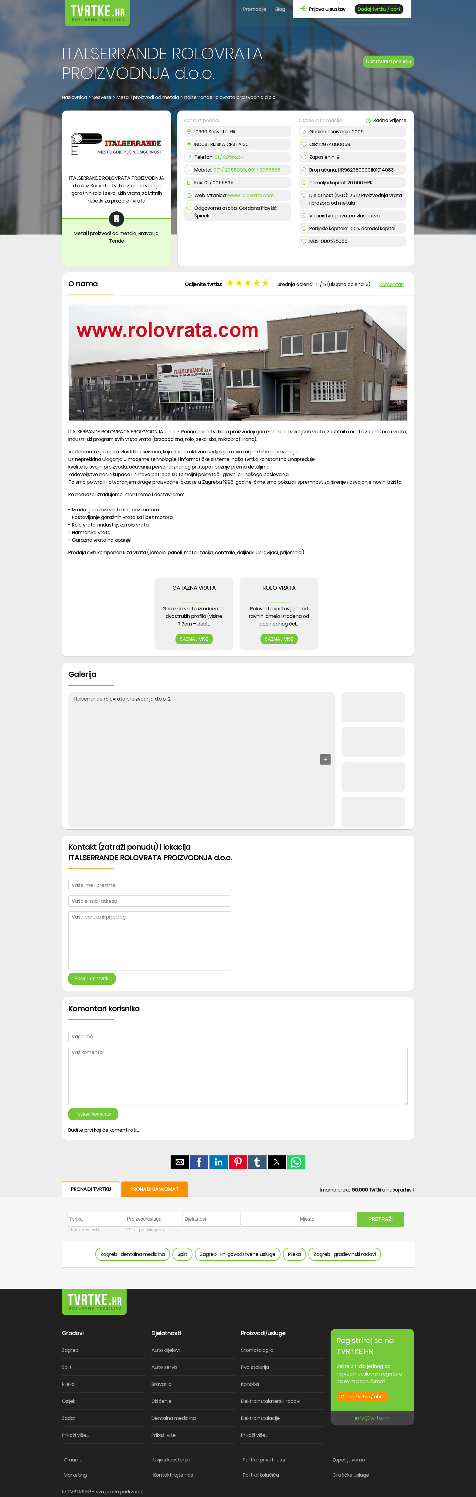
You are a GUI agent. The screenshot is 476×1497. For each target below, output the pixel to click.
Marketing (75, 1474)
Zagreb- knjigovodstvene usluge (237, 1254)
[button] (325, 759)
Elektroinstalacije (260, 1418)
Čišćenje (161, 1401)
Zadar (69, 1418)
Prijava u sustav (322, 9)
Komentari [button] (391, 284)
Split (182, 1254)
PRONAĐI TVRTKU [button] (91, 1189)
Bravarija (161, 1384)
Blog (280, 9)
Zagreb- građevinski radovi (345, 1254)
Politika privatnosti (264, 1459)
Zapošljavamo (348, 1459)
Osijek (68, 1401)
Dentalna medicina (173, 1418)
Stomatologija (257, 1350)
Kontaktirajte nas (173, 1474)
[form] (238, 1225)
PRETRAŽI (381, 1219)
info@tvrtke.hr (372, 1417)
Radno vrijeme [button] (386, 120)
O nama (73, 1459)
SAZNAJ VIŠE (194, 639)
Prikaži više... (75, 1435)
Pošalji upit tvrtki (92, 978)
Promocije (254, 9)
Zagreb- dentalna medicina (132, 1254)
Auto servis (164, 1367)
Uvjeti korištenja (171, 1459)
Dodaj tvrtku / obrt (379, 9)
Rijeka (294, 1254)
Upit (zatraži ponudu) (388, 61)
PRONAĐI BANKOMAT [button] (154, 1189)
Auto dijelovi (165, 1350)
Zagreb (70, 1350)
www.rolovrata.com (251, 195)
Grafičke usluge (350, 1474)
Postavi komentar (93, 1114)
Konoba (250, 1384)
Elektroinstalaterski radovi (270, 1401)
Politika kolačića (261, 1474)
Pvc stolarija (255, 1367)
